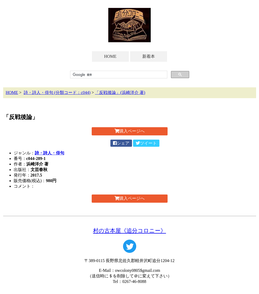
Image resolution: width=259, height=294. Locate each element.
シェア (121, 143)
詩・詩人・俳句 (49, 153)
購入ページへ (130, 131)
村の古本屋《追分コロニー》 (129, 230)
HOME (110, 56)
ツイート (146, 143)
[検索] (118, 74)
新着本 (148, 56)
